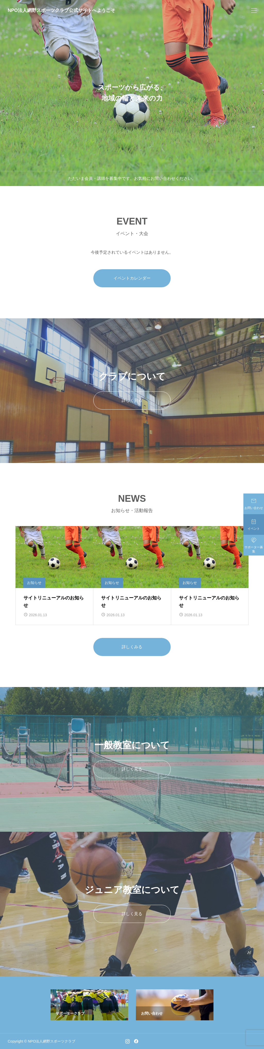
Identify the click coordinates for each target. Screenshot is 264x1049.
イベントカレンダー (132, 278)
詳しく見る (132, 400)
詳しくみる (132, 647)
